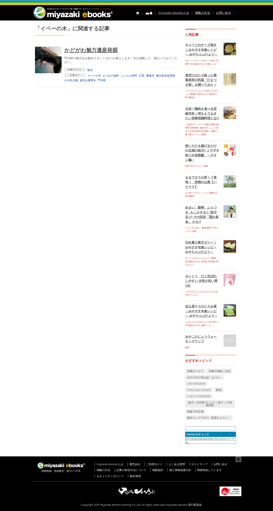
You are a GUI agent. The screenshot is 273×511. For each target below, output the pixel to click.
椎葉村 (193, 94)
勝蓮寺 (150, 75)
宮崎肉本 (194, 127)
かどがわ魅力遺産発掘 (91, 50)
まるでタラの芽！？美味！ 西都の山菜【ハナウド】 (201, 182)
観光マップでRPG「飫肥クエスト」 (209, 417)
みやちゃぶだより (200, 258)
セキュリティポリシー (110, 476)
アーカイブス (191, 90)
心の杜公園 (71, 80)
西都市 (191, 196)
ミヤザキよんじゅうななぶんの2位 (201, 291)
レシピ (205, 192)
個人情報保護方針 (180, 470)
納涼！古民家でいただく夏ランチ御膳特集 (210, 404)
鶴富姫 (191, 97)
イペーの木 (94, 75)
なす (194, 322)
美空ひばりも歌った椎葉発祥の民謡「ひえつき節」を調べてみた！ (201, 80)
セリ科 (188, 192)
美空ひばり (203, 94)
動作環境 (135, 476)
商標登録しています (209, 470)
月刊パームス (196, 166)
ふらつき (189, 227)
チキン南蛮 (204, 124)
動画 (218, 390)
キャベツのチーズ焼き (204, 60)
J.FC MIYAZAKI (196, 383)
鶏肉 (206, 166)
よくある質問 (177, 464)
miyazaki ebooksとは (173, 13)
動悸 (209, 227)
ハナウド (196, 192)
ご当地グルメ (191, 124)
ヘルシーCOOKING (198, 396)
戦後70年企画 (195, 411)
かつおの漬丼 (111, 75)
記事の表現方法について (131, 470)
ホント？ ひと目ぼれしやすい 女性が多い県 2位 (201, 281)
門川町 (102, 80)
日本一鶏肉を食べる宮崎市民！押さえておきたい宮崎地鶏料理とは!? (202, 113)
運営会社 (134, 464)
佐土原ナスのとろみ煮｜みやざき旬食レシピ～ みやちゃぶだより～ (201, 311)
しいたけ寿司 (129, 75)
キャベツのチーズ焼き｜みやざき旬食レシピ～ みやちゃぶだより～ (201, 49)
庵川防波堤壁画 (165, 75)
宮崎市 (213, 258)
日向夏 (204, 261)
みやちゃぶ (202, 322)
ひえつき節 (204, 90)
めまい (197, 227)
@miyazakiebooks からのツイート (210, 440)
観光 (90, 70)
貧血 (194, 231)
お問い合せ (223, 13)
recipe (188, 322)
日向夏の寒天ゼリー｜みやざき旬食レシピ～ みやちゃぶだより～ (201, 247)
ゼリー (188, 258)
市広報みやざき (197, 64)
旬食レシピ (211, 64)
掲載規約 (157, 470)
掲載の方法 (202, 13)
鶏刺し (207, 131)
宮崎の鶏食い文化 (219, 371)
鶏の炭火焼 (197, 131)
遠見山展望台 (88, 80)
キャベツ (189, 60)
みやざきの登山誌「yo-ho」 (204, 377)
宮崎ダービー (195, 371)
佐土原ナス (213, 322)
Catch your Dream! (199, 390)
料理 (187, 166)
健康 (204, 227)
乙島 (141, 75)
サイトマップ (199, 464)
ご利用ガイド (154, 464)
